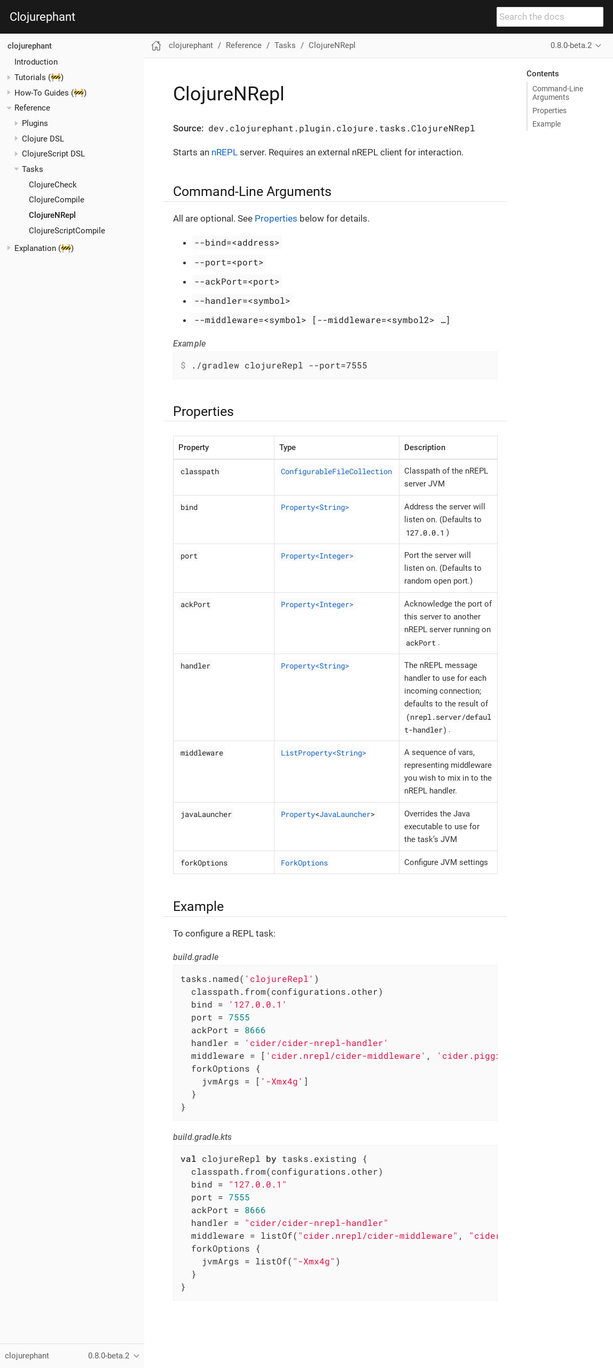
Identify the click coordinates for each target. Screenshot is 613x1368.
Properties (549, 110)
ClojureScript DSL (53, 154)
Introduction (36, 62)
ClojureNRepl (52, 215)
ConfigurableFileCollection (336, 471)
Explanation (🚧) (44, 248)
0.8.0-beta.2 (571, 45)
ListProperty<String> (323, 752)
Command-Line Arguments (557, 92)
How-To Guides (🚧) (50, 93)
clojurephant (29, 46)
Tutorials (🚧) (39, 77)
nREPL (224, 152)
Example (546, 124)
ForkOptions (304, 862)
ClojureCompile (56, 200)
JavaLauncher (345, 813)
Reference (32, 108)
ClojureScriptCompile (67, 230)
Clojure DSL (43, 139)
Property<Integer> (317, 555)
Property (298, 813)
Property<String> (315, 506)
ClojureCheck (53, 185)
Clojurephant (42, 17)
